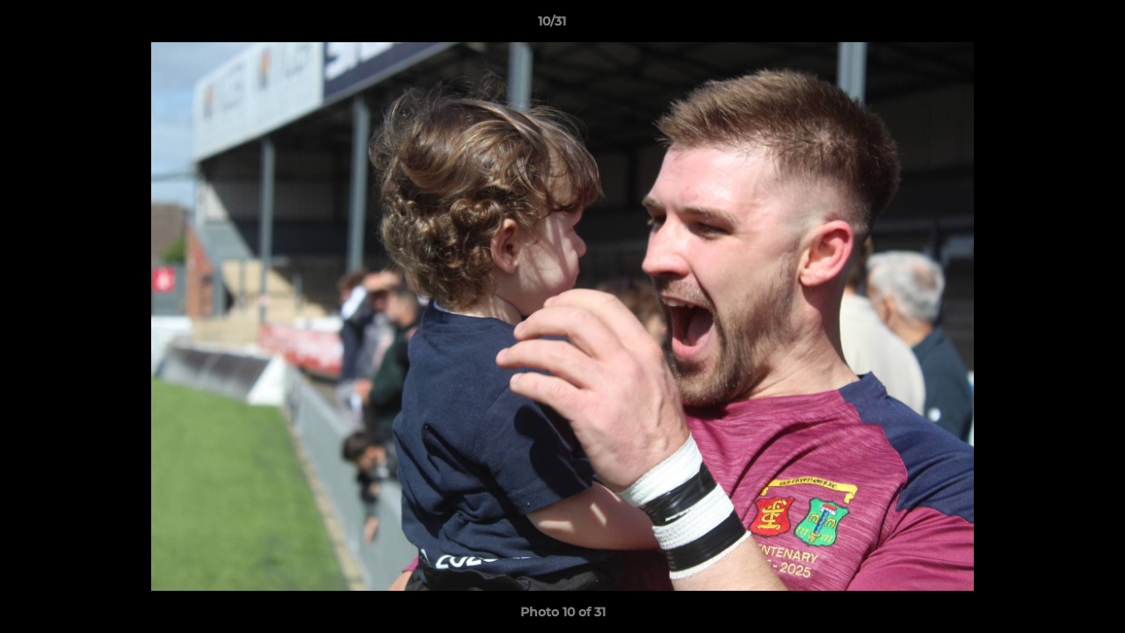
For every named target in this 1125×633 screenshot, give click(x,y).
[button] (1051, 25)
